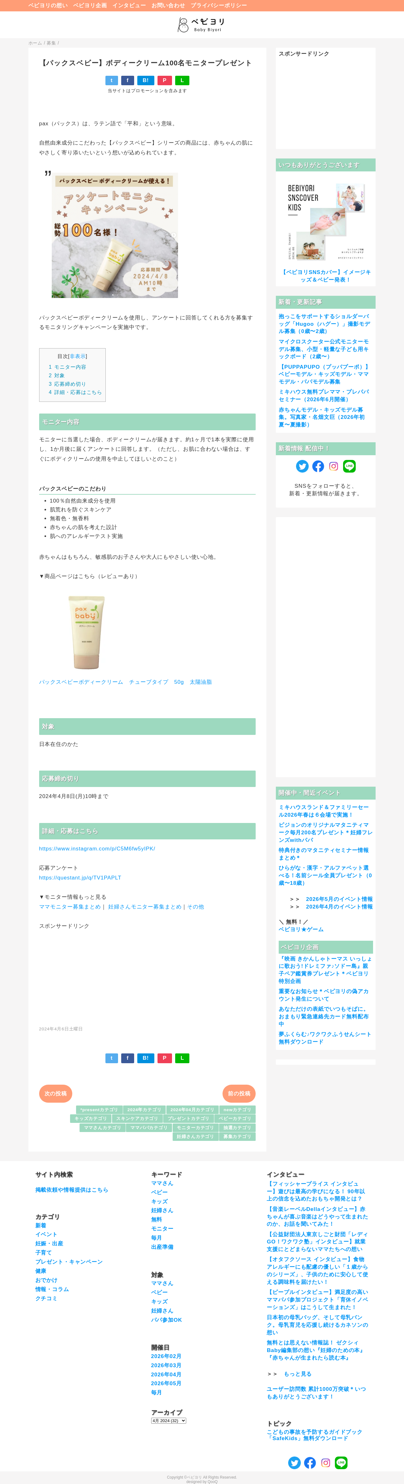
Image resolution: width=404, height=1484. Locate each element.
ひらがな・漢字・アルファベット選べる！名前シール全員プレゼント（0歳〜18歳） (325, 875)
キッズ (159, 1202)
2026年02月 (166, 1356)
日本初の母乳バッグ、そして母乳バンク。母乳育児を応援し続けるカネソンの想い (317, 1325)
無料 (157, 1220)
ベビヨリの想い (48, 6)
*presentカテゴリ (99, 1109)
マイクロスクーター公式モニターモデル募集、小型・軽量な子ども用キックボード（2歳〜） (324, 349)
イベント (46, 1234)
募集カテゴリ (237, 1136)
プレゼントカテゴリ (189, 1118)
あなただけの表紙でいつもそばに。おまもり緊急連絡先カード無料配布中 (324, 1016)
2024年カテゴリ (145, 1109)
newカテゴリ (237, 1109)
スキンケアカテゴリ (137, 1118)
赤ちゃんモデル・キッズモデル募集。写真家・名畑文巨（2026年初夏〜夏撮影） (322, 417)
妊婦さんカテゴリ (195, 1136)
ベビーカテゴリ (235, 1118)
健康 (41, 1271)
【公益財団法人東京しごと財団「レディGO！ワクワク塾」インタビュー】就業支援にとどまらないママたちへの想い (317, 1242)
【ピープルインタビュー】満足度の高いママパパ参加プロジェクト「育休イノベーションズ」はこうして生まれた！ (317, 1299)
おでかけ (46, 1280)
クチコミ (46, 1299)
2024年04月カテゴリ (192, 1109)
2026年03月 (166, 1365)
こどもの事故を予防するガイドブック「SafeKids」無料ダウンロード (314, 1435)
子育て (43, 1253)
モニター (162, 1229)
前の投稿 (239, 1094)
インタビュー (129, 6)
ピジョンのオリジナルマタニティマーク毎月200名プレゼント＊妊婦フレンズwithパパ (326, 832)
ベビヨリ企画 (90, 6)
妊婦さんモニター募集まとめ (144, 907)
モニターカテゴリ (195, 1127)
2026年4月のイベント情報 (339, 907)
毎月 (157, 1238)
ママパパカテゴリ (149, 1127)
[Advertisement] (147, 974)
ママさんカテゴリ (103, 1127)
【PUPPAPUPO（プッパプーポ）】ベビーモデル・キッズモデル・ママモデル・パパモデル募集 (325, 374)
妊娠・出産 (49, 1244)
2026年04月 (166, 1375)
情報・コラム (52, 1289)
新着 (41, 1226)
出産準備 (162, 1247)
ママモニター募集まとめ (70, 907)
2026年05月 (166, 1383)
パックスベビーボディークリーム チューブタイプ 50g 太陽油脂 (125, 682)
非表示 (78, 356)
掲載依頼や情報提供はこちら (72, 1190)
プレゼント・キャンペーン (69, 1262)
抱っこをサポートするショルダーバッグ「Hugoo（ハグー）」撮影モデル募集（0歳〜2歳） (324, 324)
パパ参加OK (166, 1320)
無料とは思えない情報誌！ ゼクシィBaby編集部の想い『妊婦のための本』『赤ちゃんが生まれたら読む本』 (316, 1350)
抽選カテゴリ (237, 1127)
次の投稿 (56, 1094)
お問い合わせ (168, 6)
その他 (195, 907)
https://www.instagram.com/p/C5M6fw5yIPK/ (97, 849)
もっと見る (298, 1374)
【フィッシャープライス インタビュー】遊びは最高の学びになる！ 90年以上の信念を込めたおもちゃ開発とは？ (316, 1191)
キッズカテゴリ (90, 1118)
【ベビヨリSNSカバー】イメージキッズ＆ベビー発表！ (326, 276)
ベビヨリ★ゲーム (301, 930)
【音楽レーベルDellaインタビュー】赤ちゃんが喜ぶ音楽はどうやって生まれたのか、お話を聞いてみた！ (317, 1216)
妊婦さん (162, 1210)
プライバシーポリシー (219, 6)
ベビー (159, 1192)
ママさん (162, 1183)
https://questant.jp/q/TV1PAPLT (80, 878)
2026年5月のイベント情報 (339, 899)
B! (146, 80)
